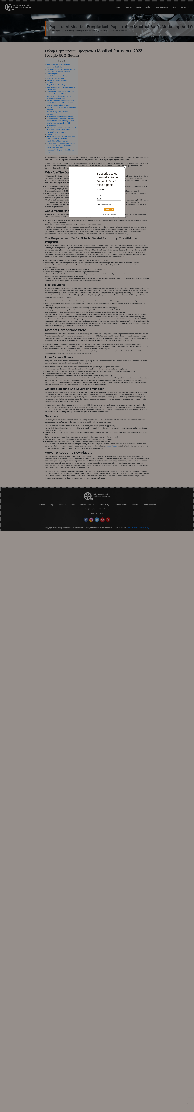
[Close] (124, 167)
